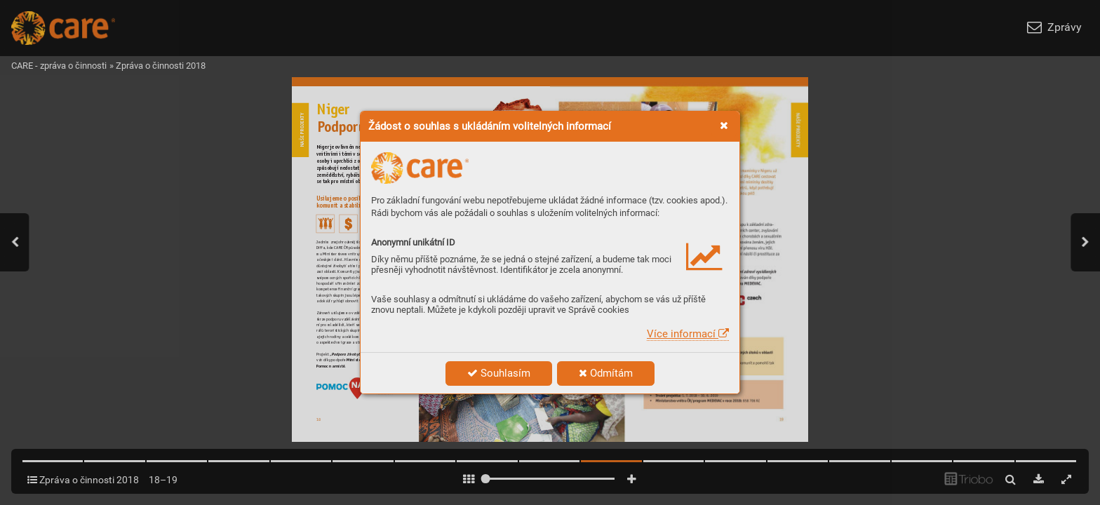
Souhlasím (498, 373)
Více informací (688, 334)
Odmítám (606, 373)
